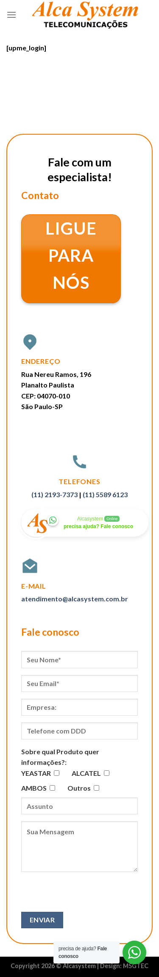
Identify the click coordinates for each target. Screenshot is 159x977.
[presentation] (85, 895)
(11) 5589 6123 (105, 494)
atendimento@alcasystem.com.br (74, 599)
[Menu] (11, 14)
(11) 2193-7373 (54, 494)
